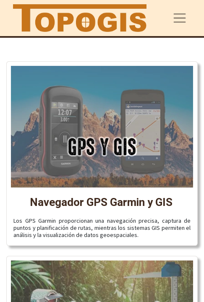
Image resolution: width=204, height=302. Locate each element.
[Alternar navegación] (179, 18)
